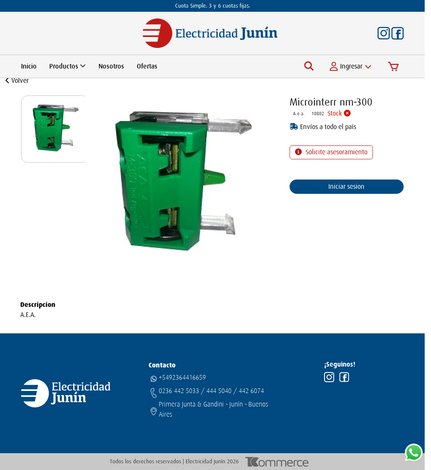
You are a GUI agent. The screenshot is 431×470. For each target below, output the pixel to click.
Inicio (29, 66)
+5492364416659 (182, 377)
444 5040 (218, 391)
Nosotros (111, 66)
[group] (54, 129)
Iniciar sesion (346, 186)
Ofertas (147, 66)
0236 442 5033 (179, 391)
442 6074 (251, 391)
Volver (17, 80)
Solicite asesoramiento (335, 152)
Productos (67, 66)
